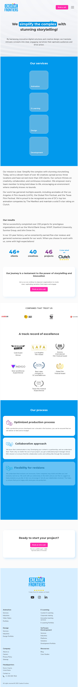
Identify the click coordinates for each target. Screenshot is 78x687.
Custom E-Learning (47, 613)
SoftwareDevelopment (46, 629)
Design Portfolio (8, 636)
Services (6, 613)
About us (6, 652)
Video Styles (7, 618)
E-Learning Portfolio (47, 623)
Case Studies (45, 654)
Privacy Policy (7, 657)
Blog (42, 652)
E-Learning (45, 610)
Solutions (44, 641)
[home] (11, 7)
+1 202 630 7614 (11, 676)
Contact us (6, 673)
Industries (6, 615)
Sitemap (5, 659)
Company (6, 649)
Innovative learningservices (47, 619)
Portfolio (6, 621)
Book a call (62, 7)
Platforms (44, 638)
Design (6, 628)
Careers (5, 654)
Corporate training (47, 615)
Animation (7, 610)
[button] (72, 7)
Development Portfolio (48, 643)
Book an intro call (39, 289)
